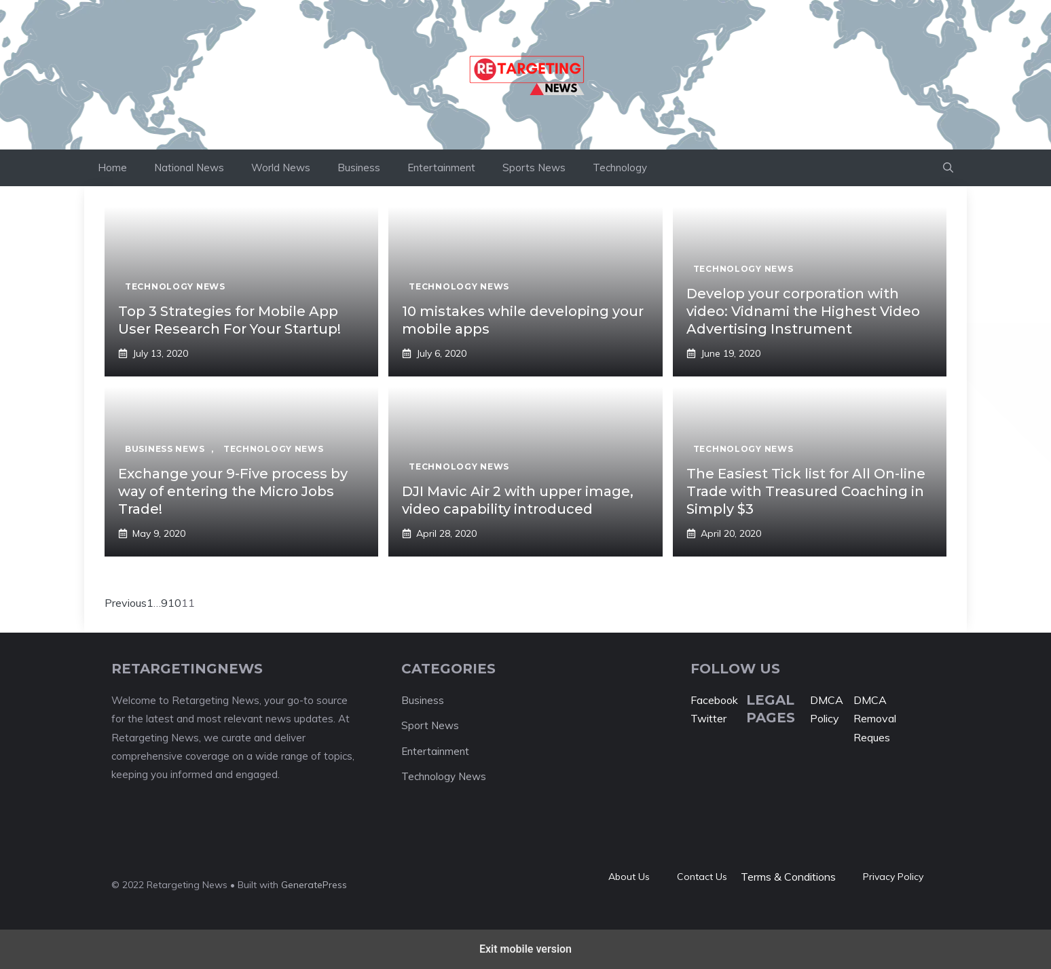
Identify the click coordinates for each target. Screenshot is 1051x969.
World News (280, 167)
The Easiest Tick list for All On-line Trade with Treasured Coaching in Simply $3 (805, 491)
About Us (629, 876)
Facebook (714, 700)
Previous (126, 603)
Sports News (534, 167)
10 (174, 603)
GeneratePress (314, 885)
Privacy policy (893, 876)
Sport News (430, 725)
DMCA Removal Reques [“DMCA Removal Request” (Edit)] (874, 718)
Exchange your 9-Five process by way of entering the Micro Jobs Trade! (233, 491)
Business (358, 167)
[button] (948, 167)
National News (189, 167)
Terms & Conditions (788, 876)
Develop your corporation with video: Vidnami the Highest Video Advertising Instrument (803, 311)
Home (112, 167)
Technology (620, 167)
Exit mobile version (525, 948)
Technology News (443, 776)
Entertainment (441, 167)
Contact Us (702, 876)
